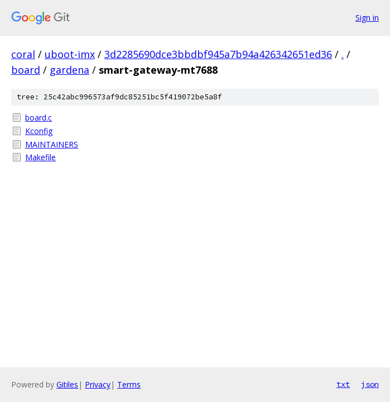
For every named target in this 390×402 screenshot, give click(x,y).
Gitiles (67, 384)
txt (343, 384)
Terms (129, 384)
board (25, 69)
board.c (38, 117)
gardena (69, 69)
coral (23, 54)
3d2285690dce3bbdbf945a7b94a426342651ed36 (218, 54)
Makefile (40, 157)
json (370, 384)
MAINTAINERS (51, 144)
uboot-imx (70, 54)
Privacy (97, 384)
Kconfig (38, 131)
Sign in (367, 17)
